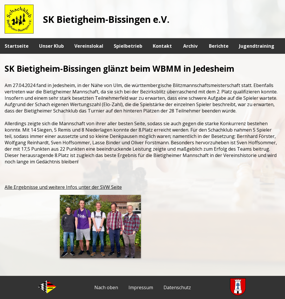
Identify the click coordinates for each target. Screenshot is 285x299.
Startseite (17, 46)
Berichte (219, 46)
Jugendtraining (256, 46)
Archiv (190, 46)
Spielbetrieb (128, 46)
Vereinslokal (88, 46)
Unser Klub (51, 46)
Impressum (140, 287)
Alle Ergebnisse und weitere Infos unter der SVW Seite (63, 187)
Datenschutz (177, 287)
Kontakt (162, 46)
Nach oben (106, 287)
